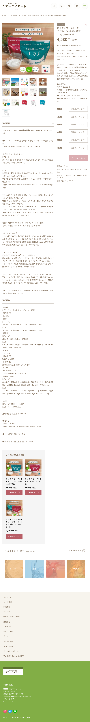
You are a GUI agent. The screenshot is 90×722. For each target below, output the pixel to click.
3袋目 (59, 124)
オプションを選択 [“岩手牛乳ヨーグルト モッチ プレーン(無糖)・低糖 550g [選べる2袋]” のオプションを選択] (14, 536)
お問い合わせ (8, 646)
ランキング (7, 597)
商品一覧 (6, 611)
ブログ (5, 636)
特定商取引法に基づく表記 (13, 656)
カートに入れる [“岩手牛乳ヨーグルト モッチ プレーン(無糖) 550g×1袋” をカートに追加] (14, 492)
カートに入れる (78, 158)
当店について (8, 631)
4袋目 (59, 132)
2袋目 (59, 116)
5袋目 (59, 140)
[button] (6, 49)
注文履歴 (6, 622)
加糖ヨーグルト (70, 175)
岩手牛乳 (70, 181)
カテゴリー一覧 (75, 550)
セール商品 (7, 602)
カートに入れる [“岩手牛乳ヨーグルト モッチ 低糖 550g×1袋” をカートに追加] (33, 492)
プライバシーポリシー (11, 651)
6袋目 (59, 147)
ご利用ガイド (8, 626)
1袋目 (59, 109)
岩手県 (79, 175)
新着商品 (6, 607)
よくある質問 (8, 641)
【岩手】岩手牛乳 (75, 169)
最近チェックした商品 (11, 616)
